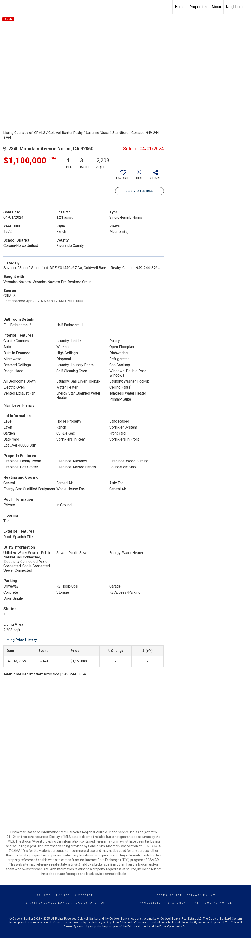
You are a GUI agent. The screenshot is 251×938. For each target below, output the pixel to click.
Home (180, 7)
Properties (198, 7)
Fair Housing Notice (212, 903)
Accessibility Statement (164, 903)
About (216, 7)
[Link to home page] (5, 7)
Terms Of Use (169, 895)
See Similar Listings (139, 191)
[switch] (123, 177)
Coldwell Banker (53, 895)
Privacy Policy (201, 895)
